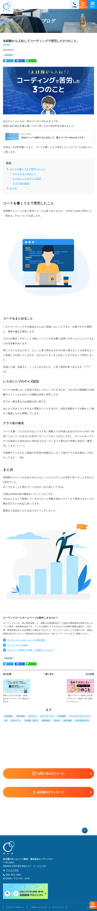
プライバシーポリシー (15, 907)
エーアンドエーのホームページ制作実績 (26, 640)
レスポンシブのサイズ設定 (27, 178)
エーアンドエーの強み (17, 645)
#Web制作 (8, 55)
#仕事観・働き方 (31, 720)
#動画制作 (46, 720)
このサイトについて (38, 907)
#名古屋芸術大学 (82, 720)
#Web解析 (62, 716)
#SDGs (57, 720)
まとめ (13, 188)
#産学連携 (67, 720)
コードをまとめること (25, 174)
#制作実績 (20, 716)
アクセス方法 (12, 870)
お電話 (74, 7)
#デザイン (32, 716)
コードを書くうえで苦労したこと (28, 169)
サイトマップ (58, 907)
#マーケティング (47, 716)
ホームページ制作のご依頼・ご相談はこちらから (30, 650)
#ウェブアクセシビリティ (80, 716)
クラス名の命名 (21, 183)
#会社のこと (16, 720)
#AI (5, 720)
